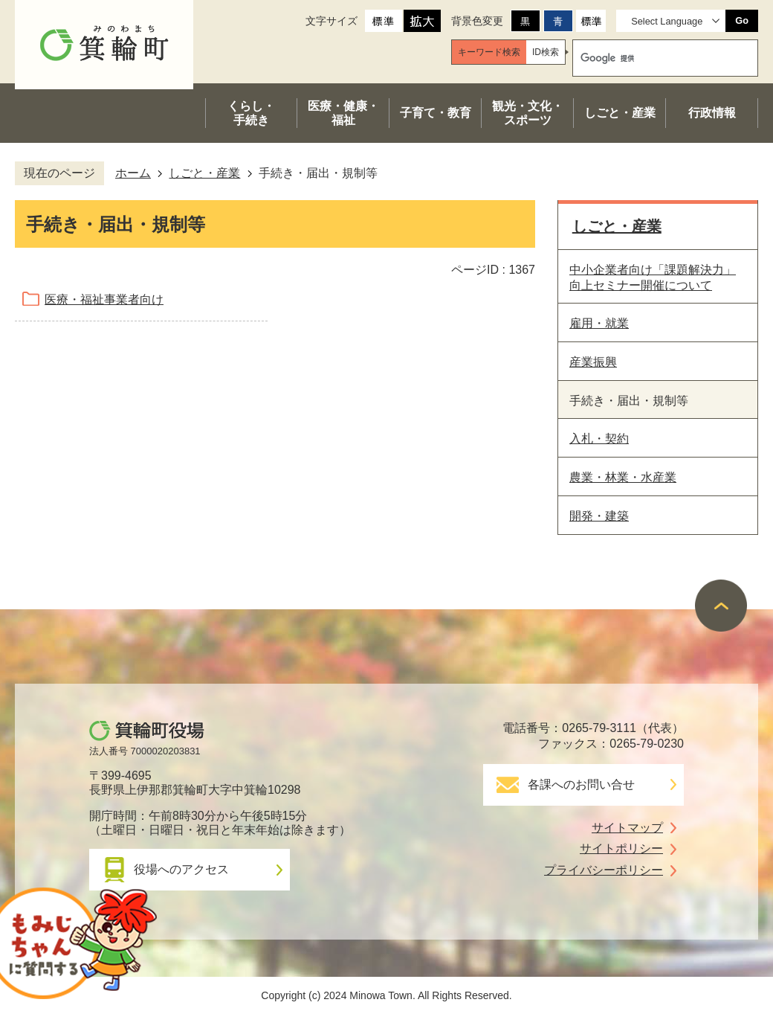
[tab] (489, 52)
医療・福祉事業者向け (104, 299)
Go (741, 20)
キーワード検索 (489, 52)
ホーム (133, 173)
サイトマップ (627, 827)
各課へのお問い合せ (581, 784)
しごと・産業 (204, 173)
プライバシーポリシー (603, 870)
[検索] (651, 58)
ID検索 (545, 52)
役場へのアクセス (181, 869)
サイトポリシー (621, 848)
